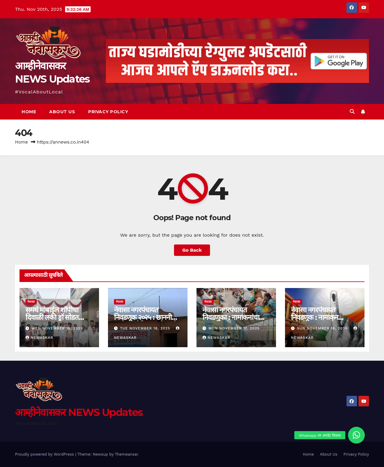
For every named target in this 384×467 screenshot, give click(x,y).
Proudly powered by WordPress (45, 454)
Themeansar (126, 454)
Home (29, 111)
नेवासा (31, 301)
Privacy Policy (108, 111)
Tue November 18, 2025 (146, 328)
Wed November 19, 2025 (57, 328)
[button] (352, 111)
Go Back (192, 250)
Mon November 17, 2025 (234, 328)
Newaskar (39, 337)
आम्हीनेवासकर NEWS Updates (78, 412)
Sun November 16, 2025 (323, 328)
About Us (62, 111)
